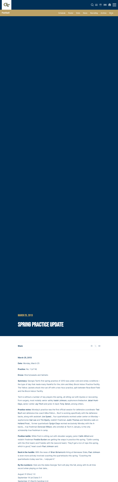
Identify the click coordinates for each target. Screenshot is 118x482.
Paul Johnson (48, 446)
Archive (103, 13)
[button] (92, 5)
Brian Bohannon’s (58, 452)
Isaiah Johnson (60, 400)
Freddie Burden (40, 439)
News (85, 13)
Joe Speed (46, 416)
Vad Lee (32, 420)
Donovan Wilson (45, 427)
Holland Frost (24, 423)
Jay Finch (39, 404)
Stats (78, 13)
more (111, 13)
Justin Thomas (73, 420)
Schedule (61, 13)
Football (5, 13)
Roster (70, 13)
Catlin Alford (83, 436)
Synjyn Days (54, 423)
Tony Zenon (65, 404)
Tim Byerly (45, 420)
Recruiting (94, 13)
